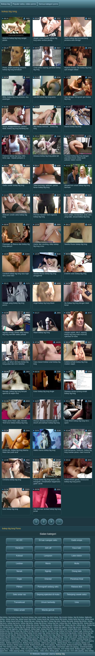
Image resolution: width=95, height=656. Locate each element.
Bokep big (5, 4)
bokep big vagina (60, 627)
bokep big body (67, 621)
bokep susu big (33, 637)
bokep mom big (49, 635)
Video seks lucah (70, 637)
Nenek (19, 571)
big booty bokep (27, 617)
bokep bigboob (24, 629)
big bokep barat (15, 617)
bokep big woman (74, 627)
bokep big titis (8, 627)
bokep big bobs (54, 621)
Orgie (19, 579)
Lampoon (48, 556)
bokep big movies (32, 625)
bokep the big (58, 637)
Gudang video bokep (86, 637)
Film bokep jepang (10, 647)
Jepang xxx (37, 647)
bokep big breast (40, 623)
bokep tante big (46, 637)
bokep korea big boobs (68, 633)
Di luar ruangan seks (48, 540)
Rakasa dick (76, 587)
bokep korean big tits (8, 635)
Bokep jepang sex (84, 639)
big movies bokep (66, 617)
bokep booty (4, 631)
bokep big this (58, 625)
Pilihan (19, 587)
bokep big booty (27, 623)
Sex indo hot (65, 651)
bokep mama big (35, 635)
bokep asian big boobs (27, 619)
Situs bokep (89, 651)
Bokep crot (86, 643)
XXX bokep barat (67, 649)
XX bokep (24, 641)
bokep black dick (74, 629)
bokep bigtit (35, 629)
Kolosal (19, 556)
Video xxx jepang (25, 647)
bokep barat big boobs (58, 619)
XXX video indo (78, 641)
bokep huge (77, 631)
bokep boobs (87, 629)
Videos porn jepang (49, 643)
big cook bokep (40, 617)
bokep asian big (12, 619)
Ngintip (48, 571)
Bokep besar (62, 643)
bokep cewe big (16, 631)
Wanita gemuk (48, 610)
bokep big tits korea (33, 627)
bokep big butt (53, 623)
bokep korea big (52, 633)
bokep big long (19, 625)
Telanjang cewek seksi (77, 594)
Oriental (48, 579)
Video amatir (19, 610)
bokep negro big (79, 635)
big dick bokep (52, 617)
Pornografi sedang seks (48, 587)
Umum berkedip (48, 602)
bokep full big (28, 631)
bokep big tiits (70, 625)
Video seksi (44, 651)
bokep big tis (81, 625)
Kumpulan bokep (32, 651)
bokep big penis (46, 625)
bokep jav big (88, 631)
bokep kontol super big (36, 633)
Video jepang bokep (16, 651)
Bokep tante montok (21, 645)
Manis (48, 563)
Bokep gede (54, 651)
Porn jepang (50, 645)
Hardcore (19, 548)
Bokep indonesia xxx (14, 643)
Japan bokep (15, 649)
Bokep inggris (80, 649)
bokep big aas (29, 621)
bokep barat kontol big (14, 621)
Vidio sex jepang (27, 649)
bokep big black (42, 621)
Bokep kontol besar (74, 645)
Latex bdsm (77, 556)
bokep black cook (60, 629)
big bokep (4, 617)
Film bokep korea (35, 641)
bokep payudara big (18, 637)
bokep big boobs (80, 621)
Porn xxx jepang (74, 643)
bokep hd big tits (40, 631)
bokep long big (22, 635)
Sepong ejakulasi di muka (48, 594)
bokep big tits (20, 627)
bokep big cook (65, 623)
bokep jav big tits (6, 633)
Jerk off (48, 548)
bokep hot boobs (65, 631)
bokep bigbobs (12, 629)
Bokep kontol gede (37, 645)
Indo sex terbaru (70, 639)
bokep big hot (89, 623)
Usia (77, 602)
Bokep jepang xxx (56, 639)
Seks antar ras (19, 594)
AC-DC (19, 540)
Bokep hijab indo (49, 641)
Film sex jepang (41, 649)
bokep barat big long (76, 619)
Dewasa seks (16, 639)
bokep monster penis (64, 635)
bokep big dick (77, 623)
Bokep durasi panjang (31, 643)
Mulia (76, 563)
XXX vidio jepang (77, 651)
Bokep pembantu (64, 641)
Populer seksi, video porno (24, 4)
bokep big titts (47, 627)
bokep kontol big (20, 633)
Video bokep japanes (30, 639)
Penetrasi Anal (76, 579)
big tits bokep (79, 617)
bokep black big (47, 629)
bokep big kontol (6, 625)
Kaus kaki (76, 548)
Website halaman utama (43, 654)
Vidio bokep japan (49, 647)
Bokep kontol (61, 645)
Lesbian (19, 563)
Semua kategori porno (48, 4)
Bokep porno (5, 639)
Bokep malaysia (54, 649)
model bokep (5, 641)
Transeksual (19, 602)
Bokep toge (44, 639)
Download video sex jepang (68, 647)
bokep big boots (14, 623)
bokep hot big (53, 631)
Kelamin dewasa (6, 645)
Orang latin (77, 571)
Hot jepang (15, 641)
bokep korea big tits (85, 633)
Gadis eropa (76, 540)
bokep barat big (43, 619)
